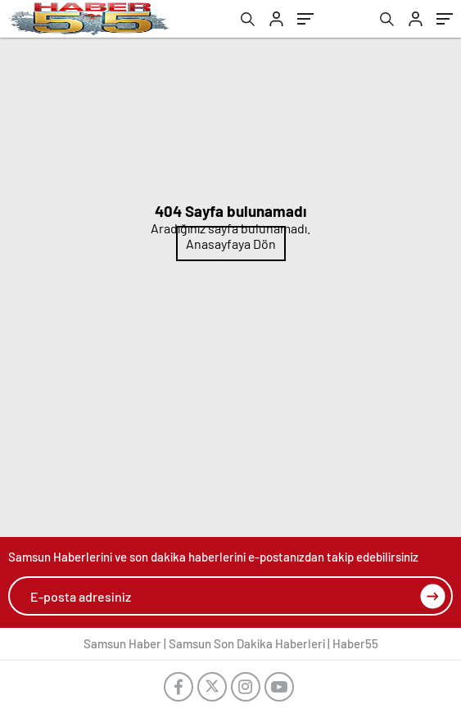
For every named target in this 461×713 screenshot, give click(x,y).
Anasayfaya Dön (231, 243)
